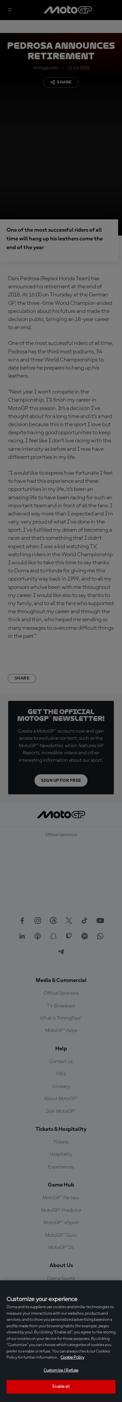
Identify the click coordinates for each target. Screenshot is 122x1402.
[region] (61, 1341)
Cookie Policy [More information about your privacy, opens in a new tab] (72, 1357)
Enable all (60, 1387)
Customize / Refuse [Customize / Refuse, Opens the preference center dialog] (61, 1370)
